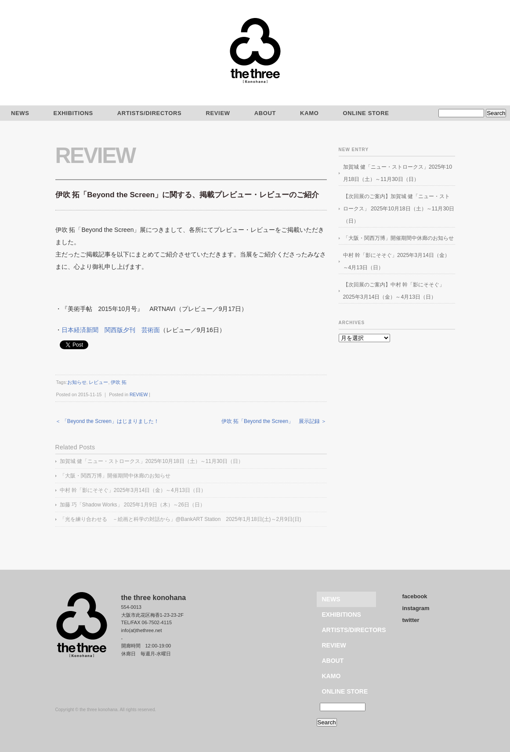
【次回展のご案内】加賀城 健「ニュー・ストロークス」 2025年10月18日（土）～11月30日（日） (399, 208)
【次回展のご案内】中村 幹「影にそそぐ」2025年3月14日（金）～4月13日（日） (394, 291)
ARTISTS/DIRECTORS (149, 113)
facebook (414, 596)
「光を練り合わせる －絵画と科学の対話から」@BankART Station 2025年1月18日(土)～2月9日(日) (180, 519)
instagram (416, 608)
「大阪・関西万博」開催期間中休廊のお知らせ (115, 476)
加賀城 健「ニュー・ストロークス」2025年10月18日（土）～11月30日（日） (152, 461)
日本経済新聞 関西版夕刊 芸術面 (110, 329)
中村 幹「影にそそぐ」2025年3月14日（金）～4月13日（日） (133, 490)
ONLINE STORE (366, 113)
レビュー (98, 382)
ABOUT (265, 113)
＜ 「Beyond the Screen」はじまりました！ (107, 421)
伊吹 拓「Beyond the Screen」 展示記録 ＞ (274, 421)
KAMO (309, 113)
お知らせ (77, 382)
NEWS (331, 599)
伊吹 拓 (119, 382)
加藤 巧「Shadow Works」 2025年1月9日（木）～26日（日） (132, 505)
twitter (411, 620)
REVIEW (218, 113)
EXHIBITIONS (73, 113)
